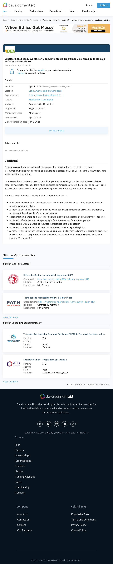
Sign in (89, 5)
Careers (21, 525)
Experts (19, 450)
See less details (56, 130)
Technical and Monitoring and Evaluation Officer (47, 297)
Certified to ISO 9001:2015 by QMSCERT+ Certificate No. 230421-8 (57, 432)
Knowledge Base (80, 514)
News (72, 11)
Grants (19, 471)
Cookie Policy (78, 530)
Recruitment (56, 11)
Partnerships (36, 11)
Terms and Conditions (83, 519)
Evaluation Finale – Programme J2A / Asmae (45, 359)
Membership (88, 11)
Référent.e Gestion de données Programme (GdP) (48, 275)
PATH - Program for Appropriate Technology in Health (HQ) (66, 301)
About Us (22, 514)
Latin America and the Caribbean (24, 20)
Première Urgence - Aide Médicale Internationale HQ (63, 279)
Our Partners (24, 530)
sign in (41, 70)
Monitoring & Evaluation (41, 99)
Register (103, 5)
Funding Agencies (25, 476)
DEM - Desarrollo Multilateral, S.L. (45, 95)
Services (20, 492)
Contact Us (23, 519)
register (20, 73)
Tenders (20, 466)
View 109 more (10, 381)
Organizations (23, 460)
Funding (18, 11)
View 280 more (10, 317)
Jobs (5, 11)
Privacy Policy (78, 525)
